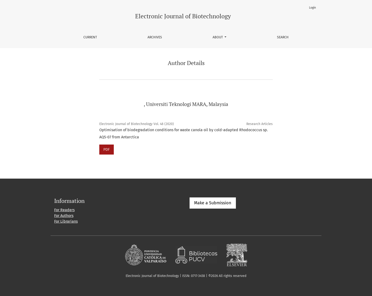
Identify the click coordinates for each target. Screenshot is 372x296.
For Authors (63, 215)
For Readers (64, 210)
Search (283, 37)
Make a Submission (212, 203)
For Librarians (66, 221)
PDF (106, 149)
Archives (155, 37)
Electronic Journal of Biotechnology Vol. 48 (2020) (136, 124)
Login (312, 7)
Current (90, 37)
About (218, 37)
